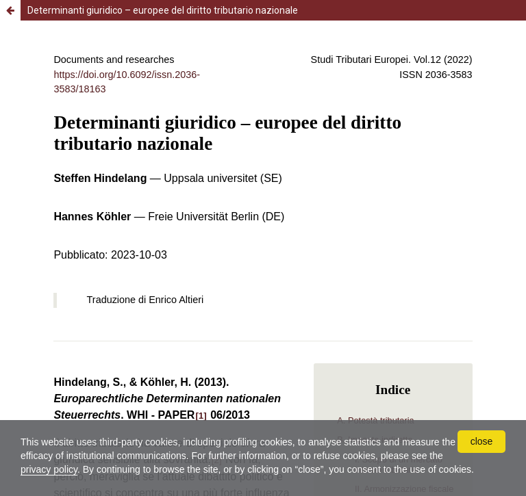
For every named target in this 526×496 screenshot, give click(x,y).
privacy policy (49, 469)
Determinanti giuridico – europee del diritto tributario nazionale (162, 10)
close (482, 441)
